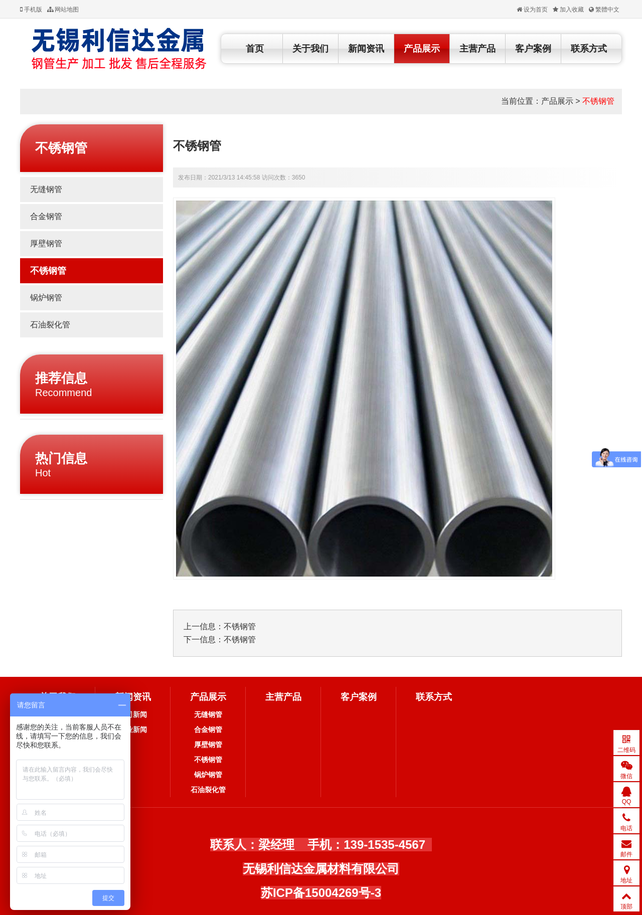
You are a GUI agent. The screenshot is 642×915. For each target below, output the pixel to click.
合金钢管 (46, 216)
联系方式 (589, 49)
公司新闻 (133, 714)
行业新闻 (133, 729)
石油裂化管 (50, 324)
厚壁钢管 (46, 243)
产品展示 (422, 49)
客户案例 (533, 49)
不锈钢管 (598, 101)
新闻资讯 (366, 49)
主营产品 (477, 49)
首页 (255, 49)
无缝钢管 (46, 189)
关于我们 (310, 49)
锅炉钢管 (46, 297)
